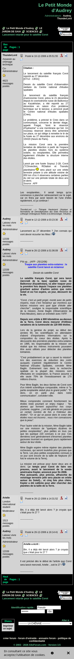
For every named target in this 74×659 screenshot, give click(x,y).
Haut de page (5, 579)
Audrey (67, 15)
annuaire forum (47, 638)
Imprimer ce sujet (8, 627)
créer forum (9, 638)
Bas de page (5, 47)
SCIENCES (32, 31)
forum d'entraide (27, 638)
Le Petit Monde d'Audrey (20, 28)
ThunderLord (64, 18)
